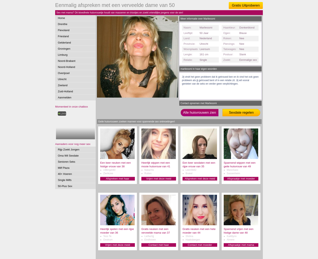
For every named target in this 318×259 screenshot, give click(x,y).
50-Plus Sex (65, 186)
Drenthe (62, 24)
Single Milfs (64, 180)
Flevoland (63, 30)
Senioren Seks (66, 161)
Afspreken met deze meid (200, 178)
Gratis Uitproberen (246, 5)
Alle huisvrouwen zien (199, 112)
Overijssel (64, 73)
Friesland (63, 36)
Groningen (64, 48)
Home (61, 18)
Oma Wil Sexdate (68, 155)
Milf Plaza (63, 167)
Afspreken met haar (117, 178)
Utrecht (62, 79)
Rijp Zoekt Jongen (68, 149)
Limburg (63, 54)
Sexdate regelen (241, 112)
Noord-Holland (66, 67)
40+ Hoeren (65, 173)
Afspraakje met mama (241, 244)
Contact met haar (158, 244)
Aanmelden (64, 97)
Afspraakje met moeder (241, 178)
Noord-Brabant (66, 60)
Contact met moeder (200, 244)
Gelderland (64, 42)
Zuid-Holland (65, 91)
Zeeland (63, 85)
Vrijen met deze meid (158, 178)
